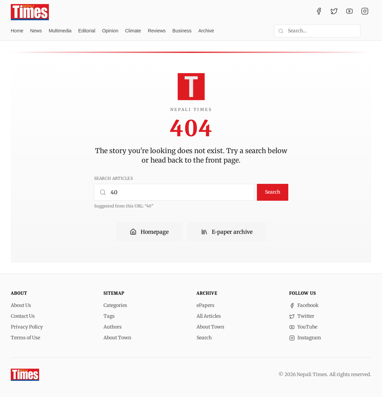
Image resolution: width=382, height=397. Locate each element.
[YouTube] (349, 12)
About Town (117, 338)
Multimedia (60, 30)
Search (272, 192)
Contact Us (23, 316)
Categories (115, 305)
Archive (206, 30)
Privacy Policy (27, 327)
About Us (21, 305)
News (36, 30)
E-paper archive (227, 232)
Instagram (305, 338)
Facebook (304, 305)
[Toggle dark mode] (368, 31)
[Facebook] (319, 12)
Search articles (113, 178)
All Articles (209, 316)
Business (182, 30)
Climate (133, 30)
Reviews (157, 30)
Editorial (86, 30)
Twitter (301, 316)
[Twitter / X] (334, 12)
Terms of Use (25, 338)
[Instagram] (364, 12)
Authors (113, 327)
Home (17, 30)
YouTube (303, 327)
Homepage (149, 232)
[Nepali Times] (25, 375)
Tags (109, 316)
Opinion (110, 30)
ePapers (205, 305)
